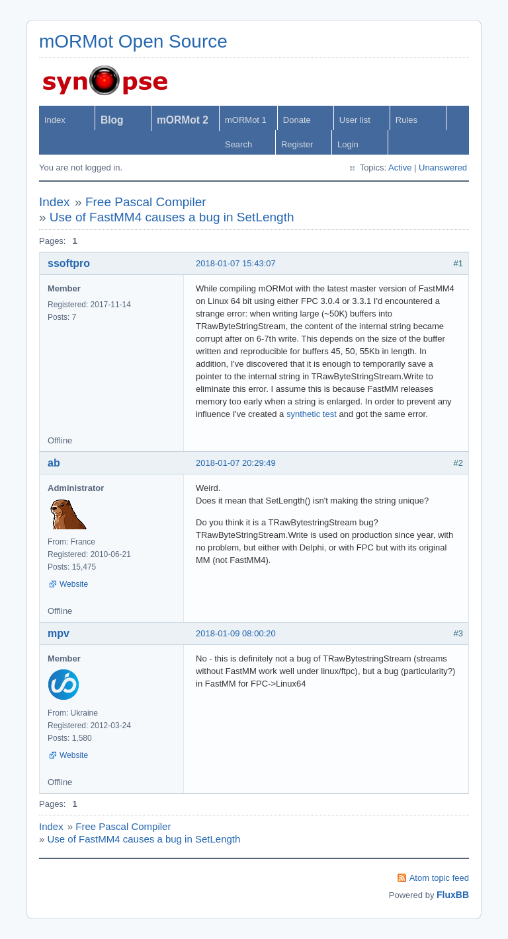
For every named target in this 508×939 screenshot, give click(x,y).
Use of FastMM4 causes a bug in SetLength (172, 217)
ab (54, 463)
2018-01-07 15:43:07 (236, 263)
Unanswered (443, 167)
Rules (406, 120)
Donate (297, 120)
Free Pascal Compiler (145, 202)
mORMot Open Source (133, 41)
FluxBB (453, 894)
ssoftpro (69, 263)
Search (238, 144)
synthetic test (311, 414)
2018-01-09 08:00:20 (236, 633)
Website (74, 584)
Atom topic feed (439, 878)
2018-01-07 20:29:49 (236, 463)
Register (297, 144)
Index (54, 120)
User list (354, 120)
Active (399, 167)
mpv (58, 633)
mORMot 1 (246, 120)
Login (348, 144)
